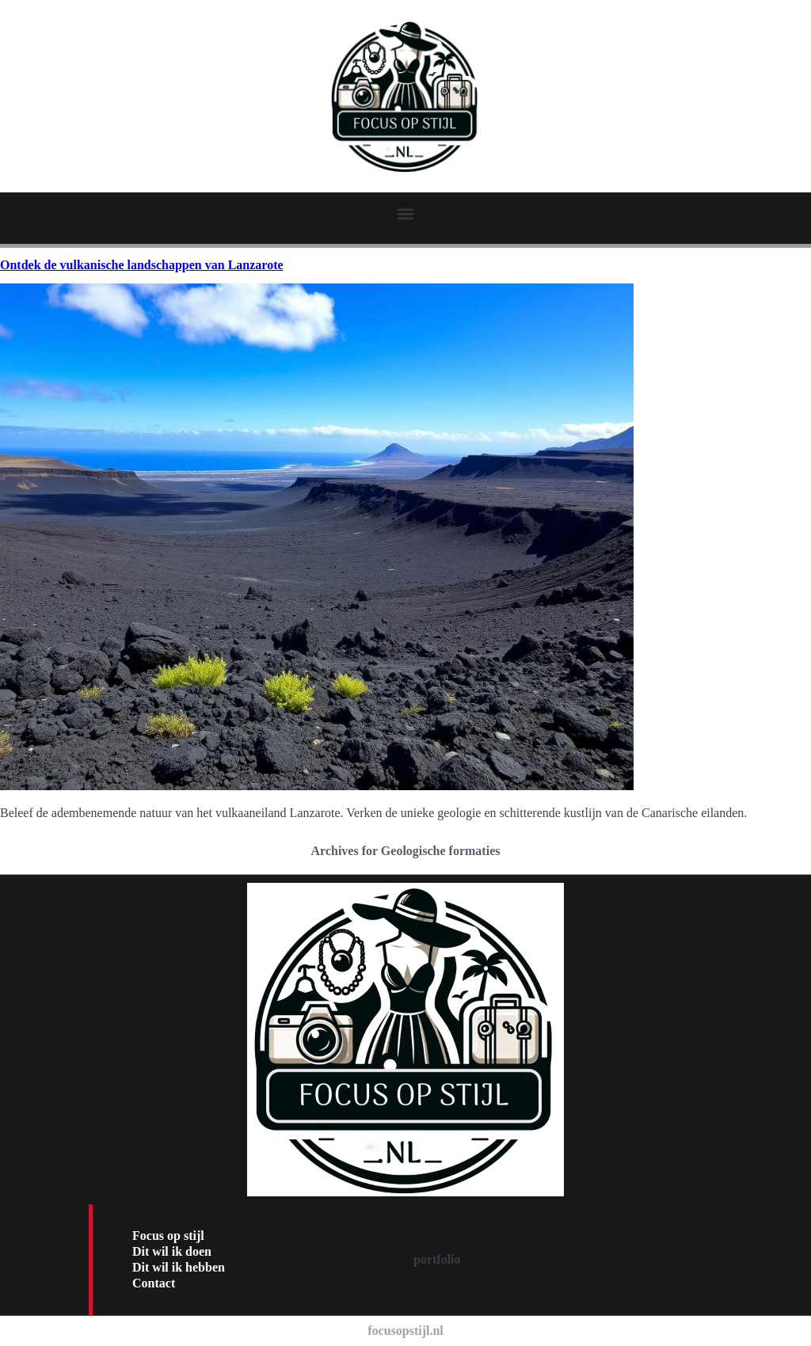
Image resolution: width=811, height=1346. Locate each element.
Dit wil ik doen (171, 1251)
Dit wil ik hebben (178, 1267)
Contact (153, 1283)
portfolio (437, 1259)
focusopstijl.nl (405, 1330)
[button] (406, 213)
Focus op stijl (168, 1235)
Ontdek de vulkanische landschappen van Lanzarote (142, 265)
